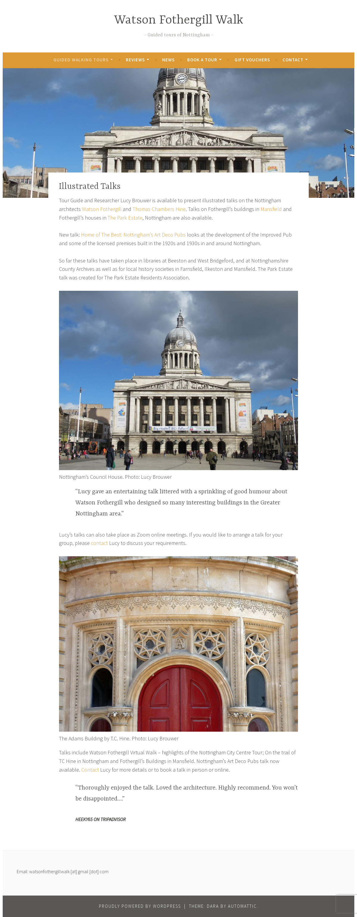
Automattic (242, 906)
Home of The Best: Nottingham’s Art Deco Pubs (133, 234)
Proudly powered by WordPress (140, 906)
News (168, 60)
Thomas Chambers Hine (159, 209)
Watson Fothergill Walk (178, 20)
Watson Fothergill (102, 209)
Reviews (135, 60)
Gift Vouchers (252, 60)
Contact (293, 60)
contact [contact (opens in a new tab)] (100, 543)
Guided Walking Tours (80, 60)
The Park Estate (125, 217)
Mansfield (271, 209)
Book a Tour (202, 60)
